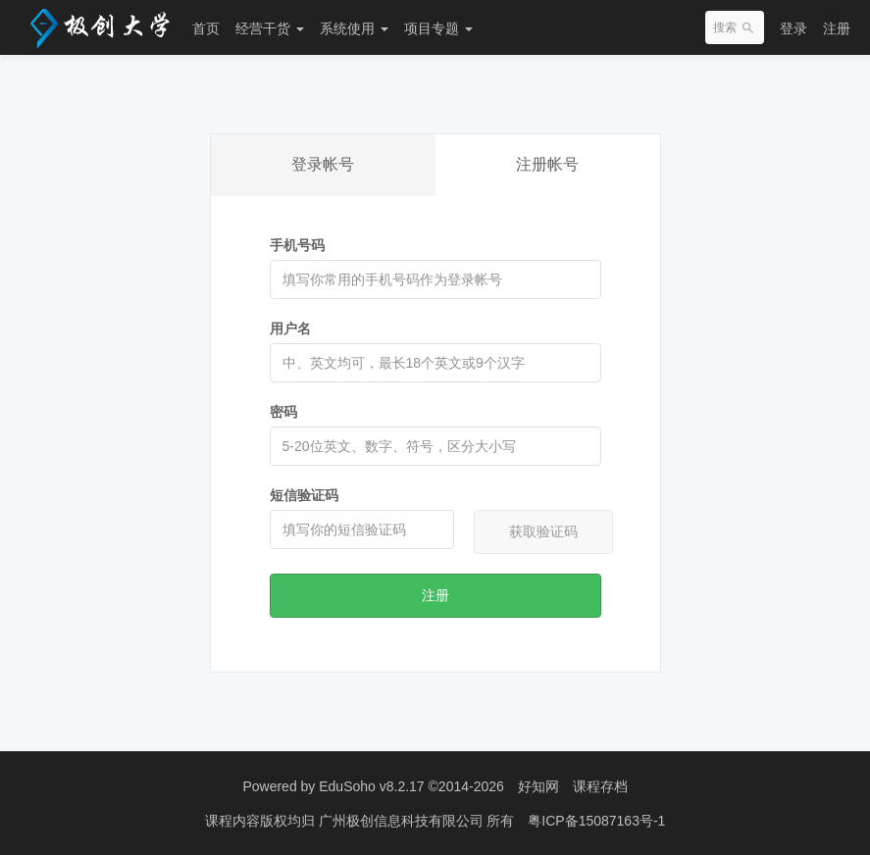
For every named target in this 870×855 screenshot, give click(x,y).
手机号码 (297, 245)
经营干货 (269, 28)
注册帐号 (547, 164)
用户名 (290, 328)
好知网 (538, 786)
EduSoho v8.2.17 (371, 786)
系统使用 (354, 28)
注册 (836, 28)
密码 (283, 412)
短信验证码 (304, 495)
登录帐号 (322, 164)
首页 (206, 28)
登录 (793, 28)
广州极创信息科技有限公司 (403, 821)
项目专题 (438, 28)
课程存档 (600, 786)
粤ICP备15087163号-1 (596, 821)
